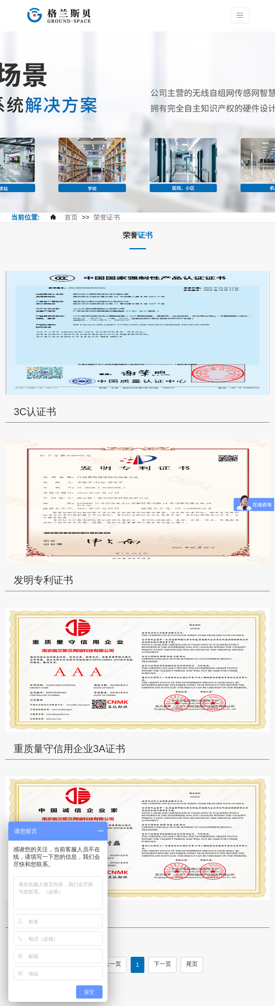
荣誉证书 (106, 217)
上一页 (112, 964)
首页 (71, 217)
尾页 (192, 964)
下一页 (162, 964)
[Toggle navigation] (239, 15)
